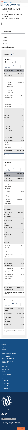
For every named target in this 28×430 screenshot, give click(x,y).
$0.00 (22, 95)
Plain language (5, 356)
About (3, 342)
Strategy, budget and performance (7, 362)
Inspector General (6, 374)
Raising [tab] (5, 37)
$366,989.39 (20, 199)
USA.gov (3, 371)
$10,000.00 (21, 212)
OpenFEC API (4, 380)
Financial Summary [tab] (8, 24)
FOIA (2, 378)
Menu (1, 4)
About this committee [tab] (8, 35)
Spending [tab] (5, 40)
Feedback (21, 428)
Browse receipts (10, 62)
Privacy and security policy (8, 353)
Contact (3, 349)
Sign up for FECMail (10, 418)
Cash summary (7, 31)
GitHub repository (6, 383)
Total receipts (8, 70)
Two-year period (7, 52)
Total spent (6, 29)
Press (2, 347)
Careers (3, 344)
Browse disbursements (11, 165)
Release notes (5, 386)
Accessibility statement (7, 358)
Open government (6, 369)
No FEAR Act (4, 366)
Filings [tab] (4, 43)
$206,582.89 (20, 82)
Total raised (6, 26)
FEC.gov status (5, 388)
